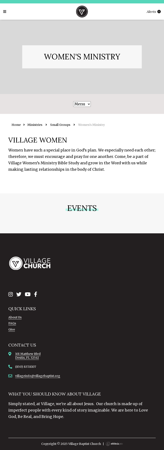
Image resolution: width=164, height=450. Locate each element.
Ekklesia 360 (114, 444)
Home (16, 125)
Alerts (153, 11)
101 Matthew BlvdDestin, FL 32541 (28, 356)
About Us (15, 317)
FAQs (12, 323)
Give (11, 329)
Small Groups (60, 125)
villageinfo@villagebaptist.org (37, 376)
